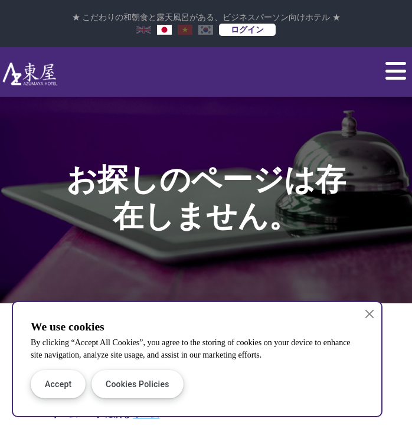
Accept (58, 384)
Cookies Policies (137, 384)
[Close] (369, 314)
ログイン (247, 29)
